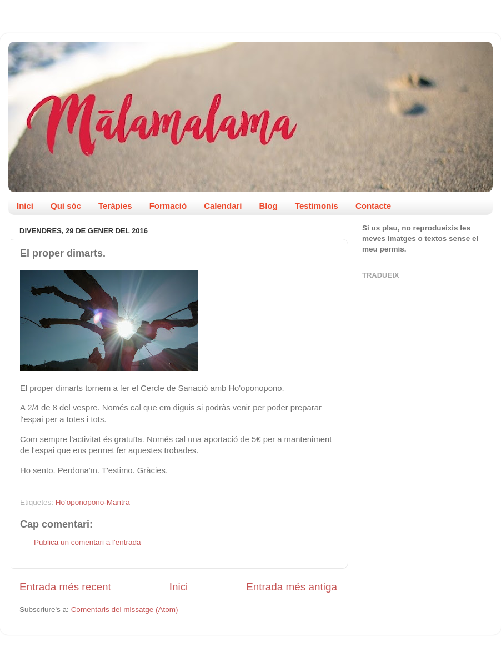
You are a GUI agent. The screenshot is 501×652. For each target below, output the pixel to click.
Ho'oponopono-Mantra (93, 502)
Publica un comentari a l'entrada (87, 542)
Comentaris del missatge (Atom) (124, 609)
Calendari (223, 205)
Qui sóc (66, 205)
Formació (168, 205)
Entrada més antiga (291, 587)
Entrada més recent (65, 587)
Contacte (373, 205)
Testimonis (316, 205)
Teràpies (115, 205)
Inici (25, 205)
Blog (268, 205)
